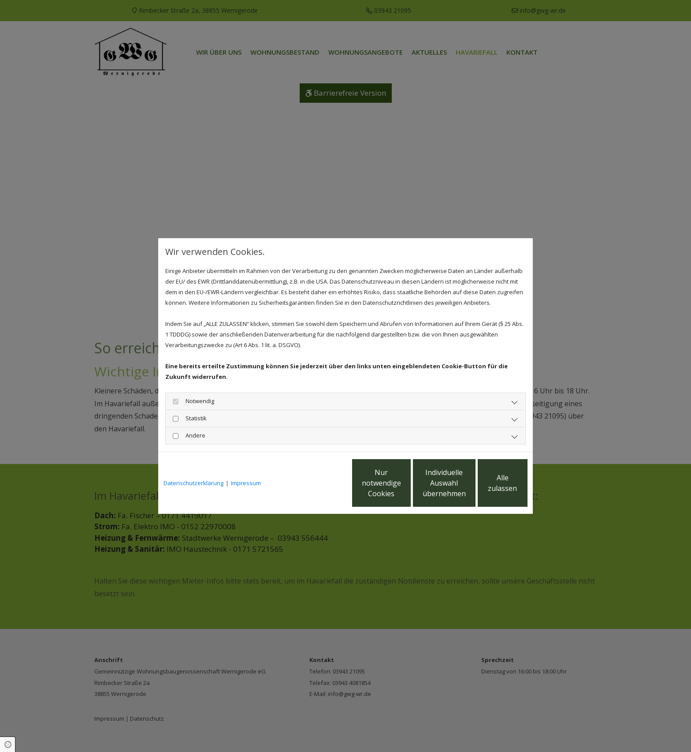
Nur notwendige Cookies (319, 483)
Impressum (246, 483)
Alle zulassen (486, 483)
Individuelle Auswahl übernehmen (403, 483)
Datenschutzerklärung (193, 483)
